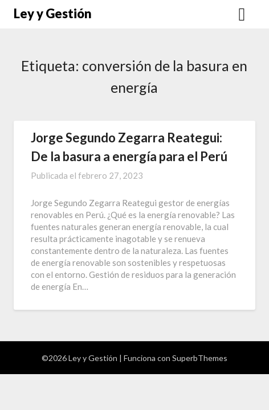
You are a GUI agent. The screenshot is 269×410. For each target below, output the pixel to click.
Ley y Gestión (53, 13)
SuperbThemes (199, 358)
